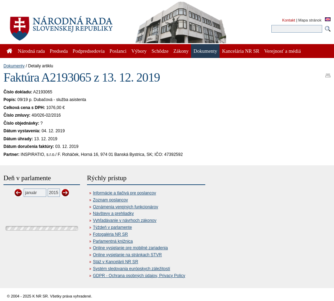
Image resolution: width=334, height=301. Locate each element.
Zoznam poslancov (110, 200)
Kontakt (288, 20)
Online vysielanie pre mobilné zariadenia (130, 247)
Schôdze (160, 51)
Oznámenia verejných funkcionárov (125, 206)
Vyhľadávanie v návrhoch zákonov (125, 220)
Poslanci (118, 51)
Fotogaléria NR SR (110, 234)
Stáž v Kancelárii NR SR (115, 261)
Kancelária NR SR (240, 51)
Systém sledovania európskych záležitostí (131, 268)
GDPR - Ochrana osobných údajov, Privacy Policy (139, 275)
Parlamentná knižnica (113, 241)
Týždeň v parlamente (112, 227)
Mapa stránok (309, 20)
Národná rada (31, 51)
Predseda (59, 51)
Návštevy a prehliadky (113, 213)
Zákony (181, 51)
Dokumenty (14, 66)
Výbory (139, 51)
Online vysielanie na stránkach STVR (127, 254)
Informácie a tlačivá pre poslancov (124, 193)
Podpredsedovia (89, 51)
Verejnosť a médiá (282, 51)
